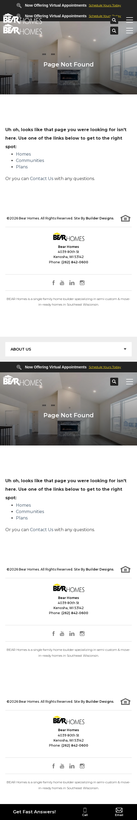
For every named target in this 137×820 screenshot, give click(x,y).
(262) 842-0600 (74, 262)
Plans (22, 166)
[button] (114, 20)
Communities (30, 160)
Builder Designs (99, 218)
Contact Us (41, 178)
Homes (23, 154)
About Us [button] (21, 349)
